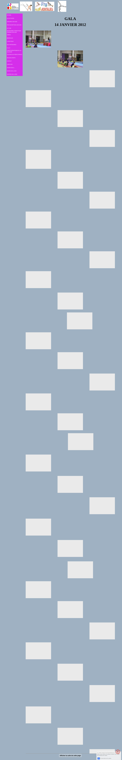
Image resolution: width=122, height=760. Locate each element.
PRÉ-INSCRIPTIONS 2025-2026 (14, 25)
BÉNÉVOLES (10, 38)
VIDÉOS (9, 34)
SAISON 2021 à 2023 (11, 71)
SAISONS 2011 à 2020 (12, 74)
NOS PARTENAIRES (11, 44)
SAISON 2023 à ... (11, 67)
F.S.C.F (8, 48)
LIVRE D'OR (9, 64)
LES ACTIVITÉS (10, 18)
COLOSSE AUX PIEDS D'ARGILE (14, 54)
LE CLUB (9, 28)
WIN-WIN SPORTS (11, 57)
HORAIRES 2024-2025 (12, 21)
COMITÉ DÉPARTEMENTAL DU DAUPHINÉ (14, 51)
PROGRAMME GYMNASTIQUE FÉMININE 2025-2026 (14, 31)
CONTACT (9, 61)
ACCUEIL (9, 15)
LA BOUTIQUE (10, 41)
